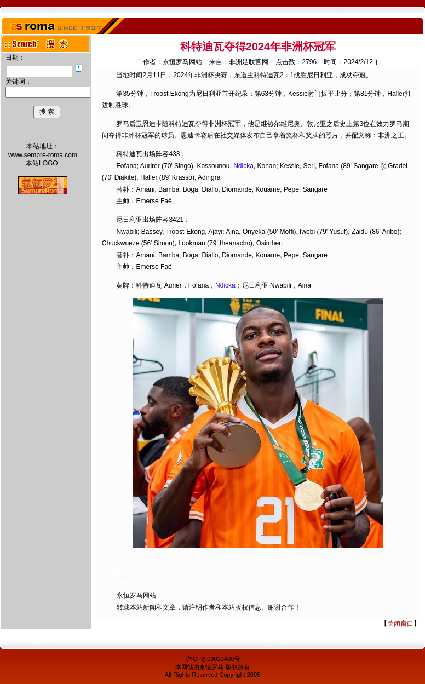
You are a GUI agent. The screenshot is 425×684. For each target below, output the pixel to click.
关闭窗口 (400, 624)
